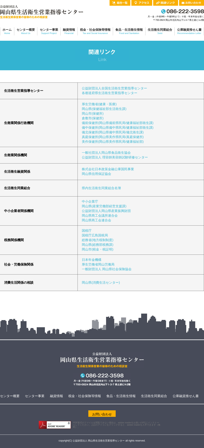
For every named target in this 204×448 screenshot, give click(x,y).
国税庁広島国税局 (95, 235)
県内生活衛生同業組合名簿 (101, 188)
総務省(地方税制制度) (97, 240)
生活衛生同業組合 (154, 396)
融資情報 (56, 396)
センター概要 (10, 396)
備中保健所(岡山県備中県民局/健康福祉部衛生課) (117, 127)
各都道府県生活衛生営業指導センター (109, 93)
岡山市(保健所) (93, 113)
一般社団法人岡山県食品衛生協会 (106, 152)
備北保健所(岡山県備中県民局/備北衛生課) (113, 132)
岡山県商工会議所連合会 (100, 215)
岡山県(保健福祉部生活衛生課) (104, 109)
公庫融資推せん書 (186, 396)
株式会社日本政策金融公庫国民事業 (108, 169)
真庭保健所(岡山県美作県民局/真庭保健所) (113, 137)
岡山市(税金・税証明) (97, 249)
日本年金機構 (91, 259)
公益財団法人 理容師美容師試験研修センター (115, 157)
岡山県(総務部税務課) (97, 244)
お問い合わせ (102, 414)
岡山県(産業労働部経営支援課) (104, 206)
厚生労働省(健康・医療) (99, 104)
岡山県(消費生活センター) (101, 282)
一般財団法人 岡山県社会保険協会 (107, 269)
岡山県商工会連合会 (96, 220)
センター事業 (34, 396)
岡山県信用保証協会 (96, 174)
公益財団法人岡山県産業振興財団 (106, 211)
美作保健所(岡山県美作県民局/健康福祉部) (113, 141)
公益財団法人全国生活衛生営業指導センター (114, 88)
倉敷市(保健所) (93, 118)
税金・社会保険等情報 (84, 396)
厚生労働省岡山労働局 (98, 264)
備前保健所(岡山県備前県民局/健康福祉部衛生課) (117, 123)
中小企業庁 (90, 201)
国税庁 (87, 230)
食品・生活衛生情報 (121, 396)
